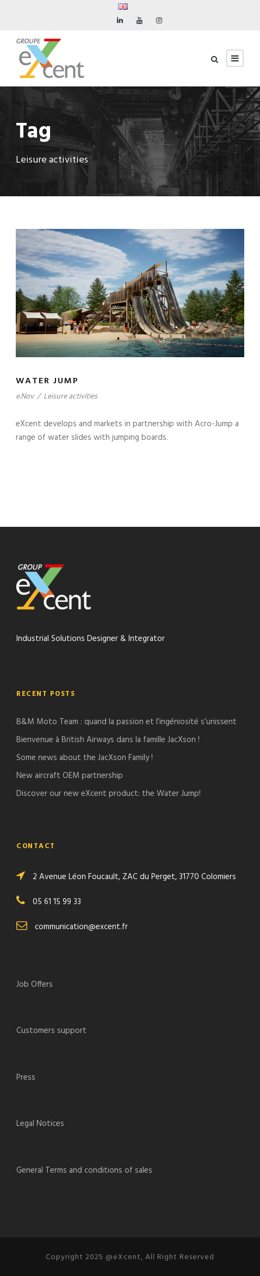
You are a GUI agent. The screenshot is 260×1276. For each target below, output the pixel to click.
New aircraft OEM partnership (69, 775)
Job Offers (34, 984)
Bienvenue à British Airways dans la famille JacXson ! (108, 739)
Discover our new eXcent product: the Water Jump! (108, 793)
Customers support (51, 1030)
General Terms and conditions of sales (84, 1170)
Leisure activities (70, 396)
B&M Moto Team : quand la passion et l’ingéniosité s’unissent (126, 722)
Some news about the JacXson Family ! (84, 757)
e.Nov (25, 396)
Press (25, 1077)
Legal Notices (40, 1123)
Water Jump (47, 381)
